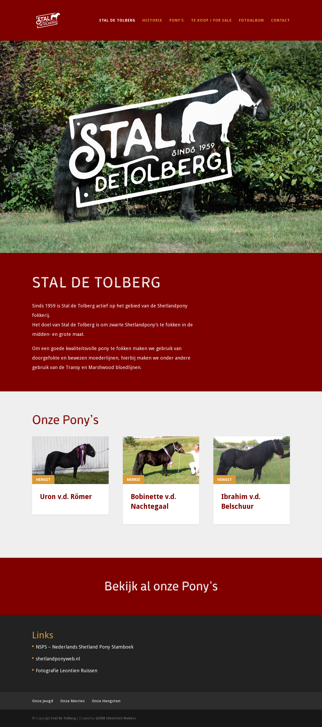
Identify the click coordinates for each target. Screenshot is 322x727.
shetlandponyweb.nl (58, 658)
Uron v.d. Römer (66, 497)
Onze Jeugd (42, 701)
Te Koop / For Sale (211, 20)
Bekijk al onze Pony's (161, 586)
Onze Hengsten (106, 701)
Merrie (133, 479)
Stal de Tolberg (117, 20)
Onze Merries (72, 701)
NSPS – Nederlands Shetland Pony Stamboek (84, 647)
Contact (280, 20)
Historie (152, 20)
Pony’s (176, 20)
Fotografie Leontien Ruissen (66, 670)
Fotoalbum (251, 20)
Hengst (43, 479)
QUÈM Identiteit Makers (115, 718)
